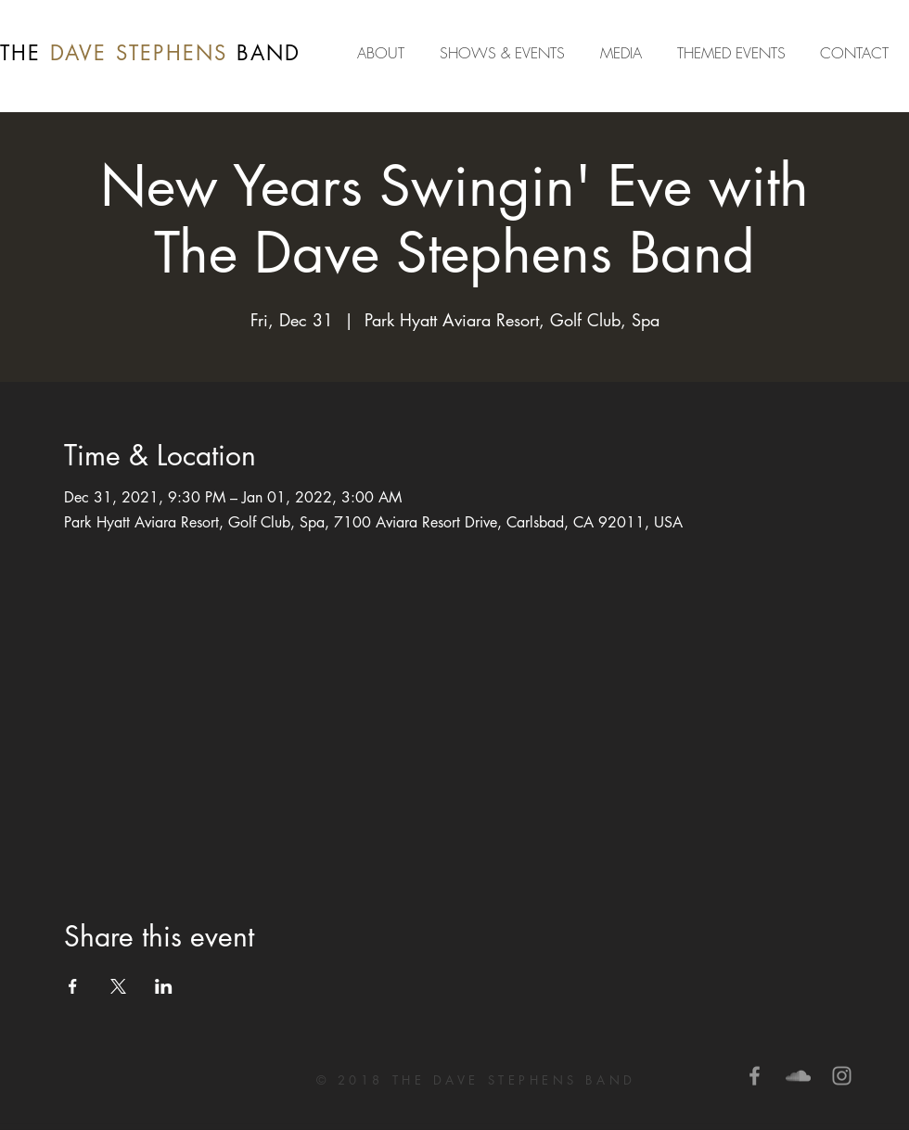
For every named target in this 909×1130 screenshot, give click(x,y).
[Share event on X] (118, 986)
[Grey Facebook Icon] (754, 1075)
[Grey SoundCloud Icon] (798, 1075)
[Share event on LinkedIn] (164, 986)
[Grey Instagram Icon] (841, 1075)
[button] (624, 53)
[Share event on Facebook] (73, 986)
